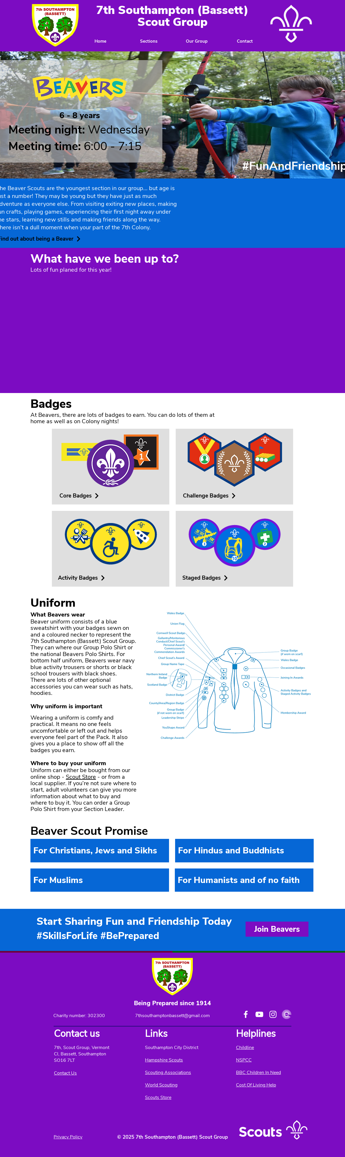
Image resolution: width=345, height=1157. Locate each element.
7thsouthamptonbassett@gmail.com (172, 1015)
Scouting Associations (168, 1072)
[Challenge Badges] (210, 496)
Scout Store (81, 777)
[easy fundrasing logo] (286, 1014)
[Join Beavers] (277, 929)
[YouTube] (259, 1014)
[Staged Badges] (206, 578)
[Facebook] (245, 1014)
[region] (99, 850)
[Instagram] (273, 1014)
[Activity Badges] (82, 578)
